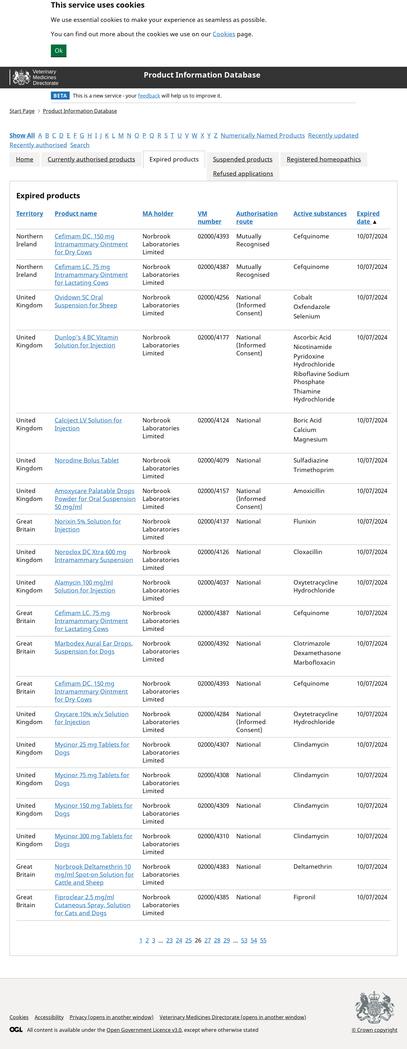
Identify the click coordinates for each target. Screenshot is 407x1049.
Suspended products (242, 159)
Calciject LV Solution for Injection (88, 424)
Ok (59, 50)
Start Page (22, 110)
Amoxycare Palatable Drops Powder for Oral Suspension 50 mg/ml (95, 499)
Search (80, 145)
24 (179, 940)
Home (24, 159)
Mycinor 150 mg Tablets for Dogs (94, 809)
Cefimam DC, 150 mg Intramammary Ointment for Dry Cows (91, 244)
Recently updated (333, 135)
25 (188, 940)
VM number (210, 217)
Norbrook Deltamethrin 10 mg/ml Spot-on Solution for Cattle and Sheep (94, 874)
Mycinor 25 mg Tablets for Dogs (92, 748)
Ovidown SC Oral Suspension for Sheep (86, 301)
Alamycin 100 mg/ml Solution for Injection (85, 586)
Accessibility (49, 1017)
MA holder (158, 213)
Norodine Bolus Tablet (87, 460)
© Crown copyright (374, 1029)
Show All (22, 135)
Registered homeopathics (324, 159)
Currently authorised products (91, 159)
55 (263, 940)
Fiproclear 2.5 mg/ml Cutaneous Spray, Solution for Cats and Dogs (93, 905)
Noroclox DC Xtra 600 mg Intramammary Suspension (94, 556)
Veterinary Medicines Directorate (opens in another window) (233, 1017)
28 (217, 940)
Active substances (320, 213)
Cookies (224, 34)
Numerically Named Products (263, 135)
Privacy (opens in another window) (112, 1017)
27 (207, 940)
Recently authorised (38, 145)
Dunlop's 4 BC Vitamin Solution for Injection (86, 341)
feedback (149, 95)
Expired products (174, 159)
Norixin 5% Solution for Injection (88, 525)
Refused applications (243, 174)
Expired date (368, 217)
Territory (29, 213)
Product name (76, 213)
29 (227, 940)
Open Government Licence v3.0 (144, 1029)
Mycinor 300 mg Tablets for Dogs (94, 840)
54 (254, 940)
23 (169, 940)
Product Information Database (202, 74)
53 (244, 940)
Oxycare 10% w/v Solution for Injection (92, 718)
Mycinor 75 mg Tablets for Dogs (92, 779)
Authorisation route (257, 217)
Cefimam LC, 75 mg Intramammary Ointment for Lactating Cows (91, 275)
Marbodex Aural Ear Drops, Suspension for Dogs (94, 647)
